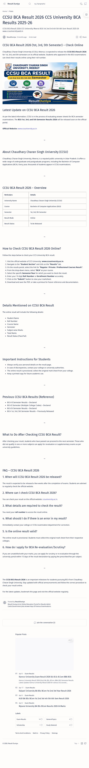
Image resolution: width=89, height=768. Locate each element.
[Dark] (81, 4)
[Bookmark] (85, 4)
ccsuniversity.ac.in (54, 512)
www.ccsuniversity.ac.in (28, 131)
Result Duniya (14, 3)
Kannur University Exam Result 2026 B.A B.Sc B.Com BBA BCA (45, 697)
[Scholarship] (29, 745)
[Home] (5, 11)
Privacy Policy (45, 753)
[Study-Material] (59, 745)
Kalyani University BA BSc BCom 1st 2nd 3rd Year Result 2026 (45, 711)
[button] (70, 660)
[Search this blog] (46, 3)
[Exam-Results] (29, 693)
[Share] (82, 37)
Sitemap (55, 753)
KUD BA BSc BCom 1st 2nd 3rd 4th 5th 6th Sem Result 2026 (44, 718)
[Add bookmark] (77, 37)
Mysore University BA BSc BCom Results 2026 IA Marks (42, 726)
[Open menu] (4, 4)
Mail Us (35, 753)
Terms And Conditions (23, 753)
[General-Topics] (59, 739)
